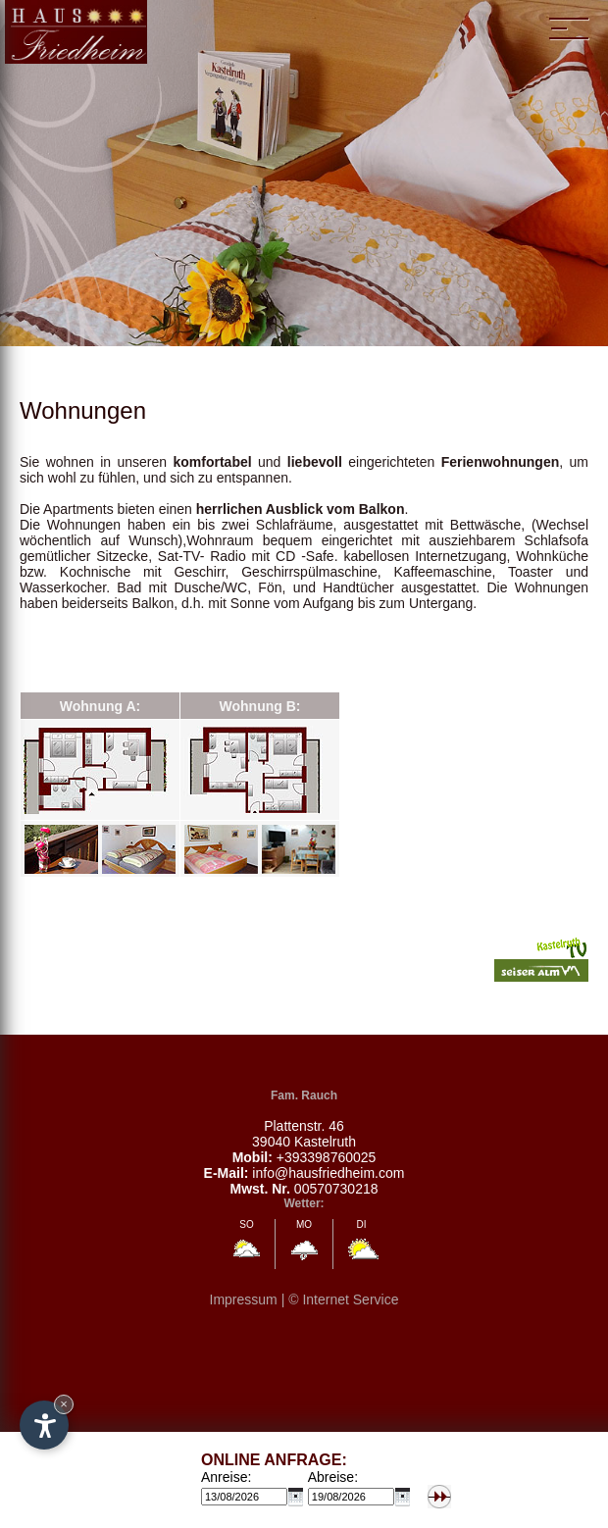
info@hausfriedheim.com (328, 1173)
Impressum (244, 1299)
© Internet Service (343, 1299)
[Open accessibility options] (44, 1425)
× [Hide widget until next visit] (64, 1404)
